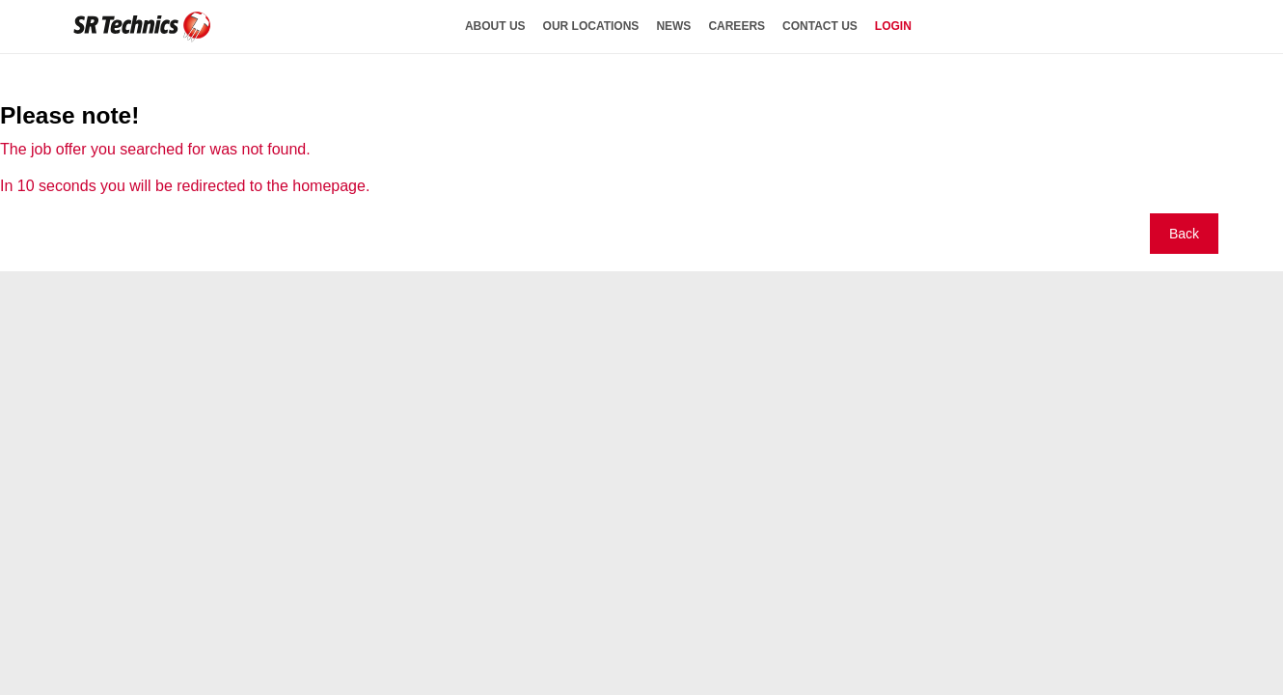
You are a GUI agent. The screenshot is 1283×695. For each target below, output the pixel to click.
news (673, 26)
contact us (820, 26)
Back (1184, 233)
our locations (591, 26)
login (893, 26)
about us (495, 26)
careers (736, 26)
